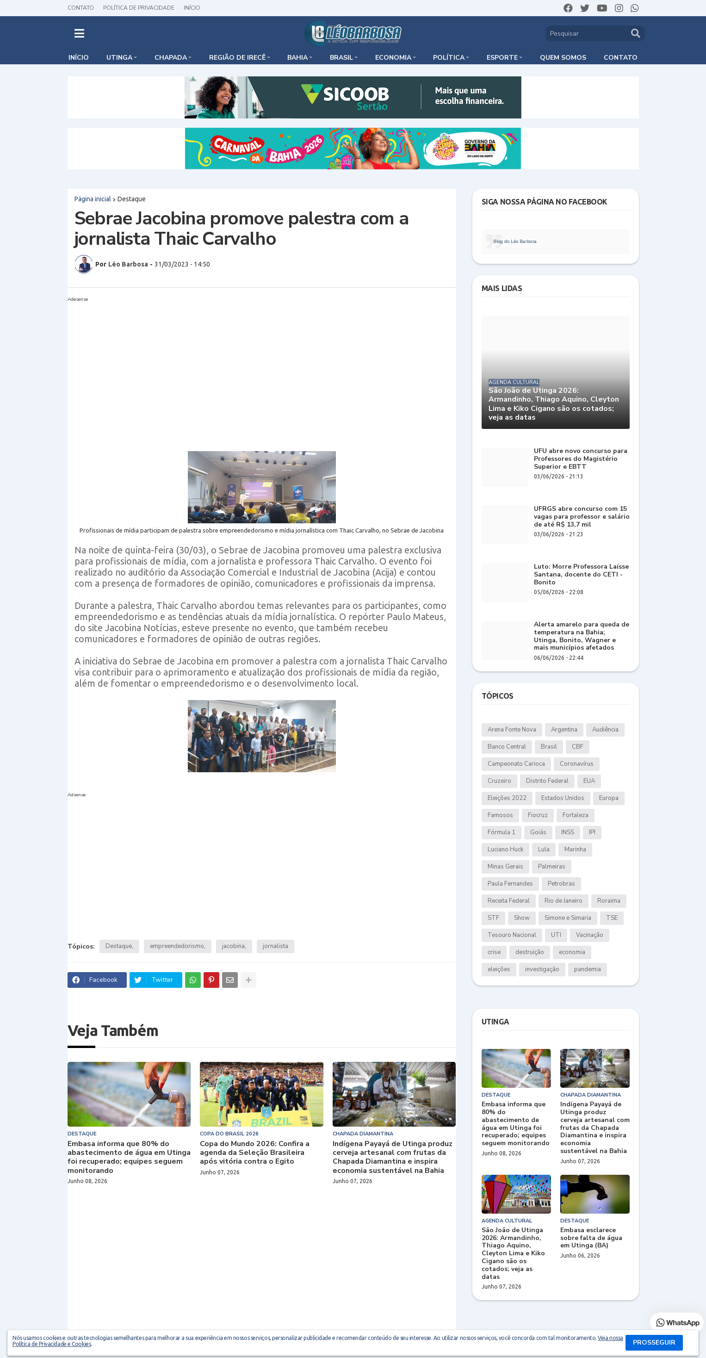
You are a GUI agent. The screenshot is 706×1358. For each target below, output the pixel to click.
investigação (542, 969)
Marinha (575, 849)
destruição (529, 952)
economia (572, 952)
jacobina (233, 946)
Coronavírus (577, 764)
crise (494, 952)
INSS (567, 832)
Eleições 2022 (507, 798)
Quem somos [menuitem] (563, 57)
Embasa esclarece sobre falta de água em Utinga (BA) (591, 1238)
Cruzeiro (499, 781)
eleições (499, 969)
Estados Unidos (562, 798)
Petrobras (561, 884)
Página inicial (92, 199)
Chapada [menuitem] (171, 57)
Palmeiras (551, 866)
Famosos (500, 815)
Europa (609, 798)
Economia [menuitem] (393, 57)
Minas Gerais (505, 866)
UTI (556, 935)
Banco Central (507, 747)
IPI (592, 832)
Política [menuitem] (448, 57)
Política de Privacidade (138, 8)
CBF (577, 747)
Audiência (605, 730)
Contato (81, 8)
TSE (612, 918)
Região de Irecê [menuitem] (237, 57)
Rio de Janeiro (563, 901)
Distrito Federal (547, 781)
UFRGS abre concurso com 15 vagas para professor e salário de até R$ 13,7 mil (582, 516)
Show (522, 918)
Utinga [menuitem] (119, 57)
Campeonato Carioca (516, 764)
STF (493, 918)
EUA (589, 781)
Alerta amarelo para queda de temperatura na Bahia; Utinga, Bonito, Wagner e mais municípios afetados (581, 636)
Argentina (564, 730)
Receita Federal (509, 901)
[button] (79, 33)
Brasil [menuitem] (341, 57)
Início (192, 8)
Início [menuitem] (78, 57)
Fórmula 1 (501, 832)
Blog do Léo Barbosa (515, 241)
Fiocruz (538, 815)
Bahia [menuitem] (297, 57)
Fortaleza (575, 815)
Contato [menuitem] (621, 57)
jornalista (275, 946)
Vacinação (589, 935)
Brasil (549, 747)
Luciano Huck (505, 849)
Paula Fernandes (510, 884)
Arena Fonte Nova (512, 730)
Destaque (132, 199)
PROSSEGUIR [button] (654, 1342)
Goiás (538, 832)
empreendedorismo (177, 946)
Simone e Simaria (568, 918)
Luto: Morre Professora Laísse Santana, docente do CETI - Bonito (581, 574)
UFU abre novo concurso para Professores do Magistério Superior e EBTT (580, 459)
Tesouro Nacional (512, 935)
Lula (544, 849)
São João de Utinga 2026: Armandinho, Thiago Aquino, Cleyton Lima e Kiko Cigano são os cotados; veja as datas (554, 404)
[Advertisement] (262, 370)
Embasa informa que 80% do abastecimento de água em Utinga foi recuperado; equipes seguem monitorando (129, 1157)
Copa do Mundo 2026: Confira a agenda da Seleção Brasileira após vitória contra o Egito (255, 1153)
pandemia (587, 969)
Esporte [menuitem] (502, 57)
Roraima (608, 901)
